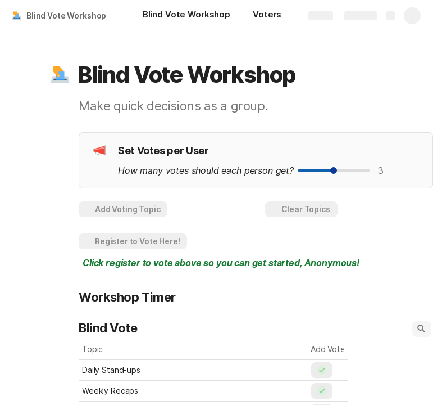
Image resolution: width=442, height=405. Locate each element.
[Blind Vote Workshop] (186, 16)
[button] (60, 75)
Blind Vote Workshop (66, 15)
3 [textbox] (381, 170)
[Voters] (267, 16)
